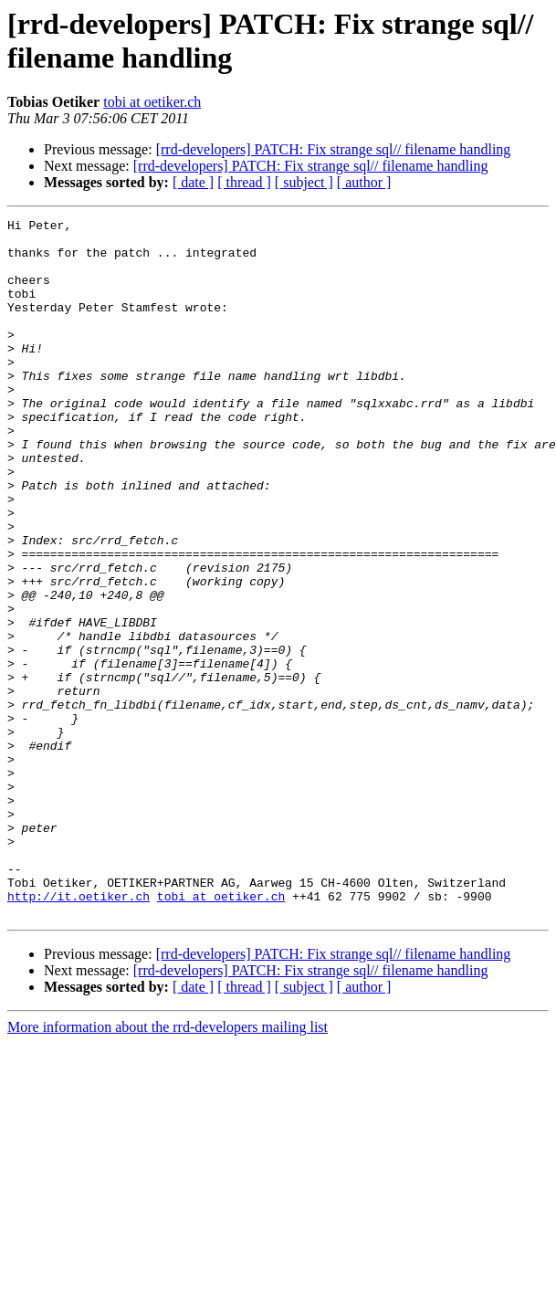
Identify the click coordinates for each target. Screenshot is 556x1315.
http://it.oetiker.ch (78, 1033)
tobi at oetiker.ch (152, 102)
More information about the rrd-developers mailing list (167, 1166)
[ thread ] (244, 182)
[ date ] (193, 182)
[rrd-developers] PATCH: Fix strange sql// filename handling (333, 149)
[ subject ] (304, 182)
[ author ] (364, 182)
